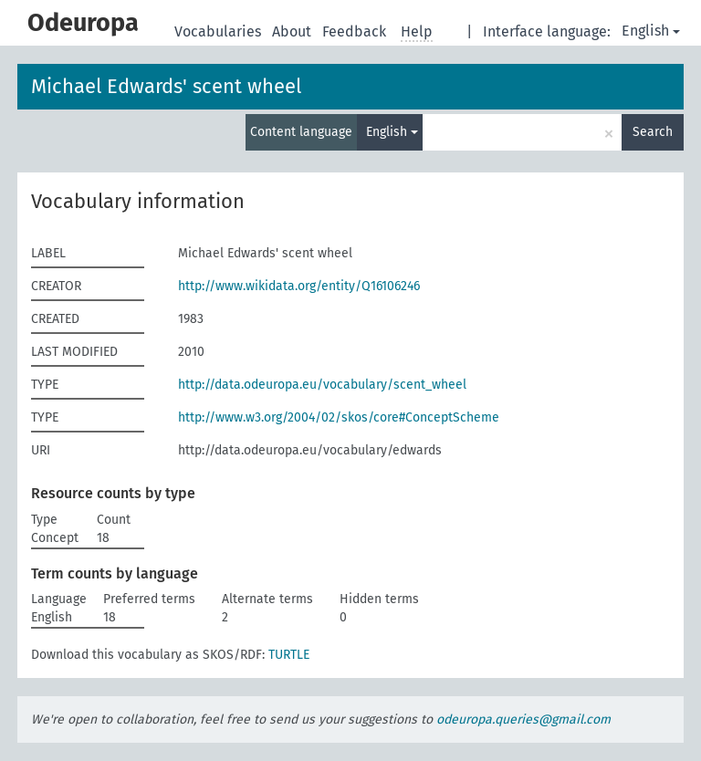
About (293, 31)
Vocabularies (219, 31)
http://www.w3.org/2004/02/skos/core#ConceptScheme (338, 417)
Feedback (356, 31)
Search (653, 132)
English (651, 30)
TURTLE (288, 654)
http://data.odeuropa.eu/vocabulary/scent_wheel (322, 384)
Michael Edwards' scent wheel (166, 86)
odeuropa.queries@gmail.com (523, 719)
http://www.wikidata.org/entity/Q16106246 (299, 286)
